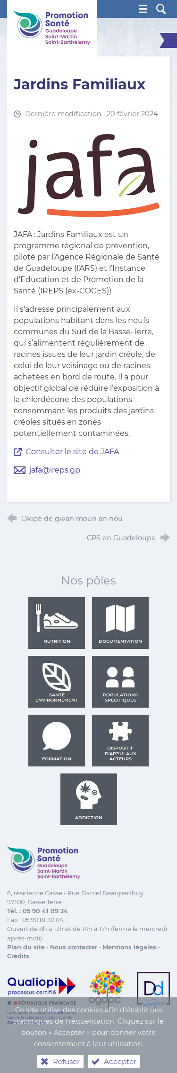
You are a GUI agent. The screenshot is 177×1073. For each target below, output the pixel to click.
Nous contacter (73, 947)
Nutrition (57, 624)
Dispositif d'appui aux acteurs (120, 741)
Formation (56, 741)
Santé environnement (56, 682)
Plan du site (26, 947)
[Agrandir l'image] (89, 175)
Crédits (18, 956)
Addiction (89, 800)
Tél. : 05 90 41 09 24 (37, 911)
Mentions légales (129, 947)
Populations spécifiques (120, 682)
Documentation (120, 624)
